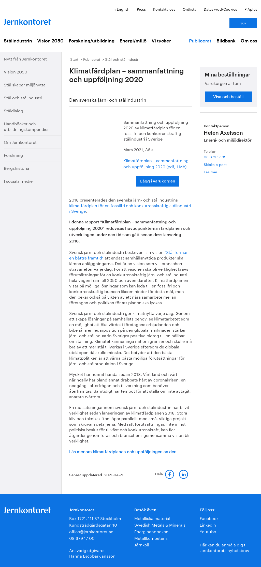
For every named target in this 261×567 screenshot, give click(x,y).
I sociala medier (19, 180)
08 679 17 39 (215, 156)
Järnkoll (141, 544)
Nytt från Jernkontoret (25, 58)
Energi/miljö (133, 41)
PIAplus (250, 9)
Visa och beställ (228, 97)
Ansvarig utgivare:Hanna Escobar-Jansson (92, 553)
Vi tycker (161, 41)
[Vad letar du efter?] (201, 23)
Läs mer (218, 171)
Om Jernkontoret (20, 142)
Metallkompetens (151, 537)
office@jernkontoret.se (91, 531)
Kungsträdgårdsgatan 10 (93, 524)
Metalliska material (152, 518)
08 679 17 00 (82, 537)
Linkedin (208, 524)
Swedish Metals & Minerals (159, 524)
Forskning (13, 154)
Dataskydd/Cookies (220, 9)
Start (74, 59)
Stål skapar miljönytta (25, 84)
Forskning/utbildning (91, 41)
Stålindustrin (18, 41)
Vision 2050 (50, 41)
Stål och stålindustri (23, 97)
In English (120, 9)
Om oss (249, 41)
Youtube (208, 531)
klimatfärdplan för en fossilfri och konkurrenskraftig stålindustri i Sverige (130, 208)
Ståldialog (13, 110)
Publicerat (200, 41)
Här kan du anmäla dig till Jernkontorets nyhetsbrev (224, 547)
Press (141, 9)
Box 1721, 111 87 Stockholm (95, 518)
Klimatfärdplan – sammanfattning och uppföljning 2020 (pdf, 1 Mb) (155, 163)
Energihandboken (151, 531)
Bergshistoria (16, 167)
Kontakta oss (164, 9)
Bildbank (226, 41)
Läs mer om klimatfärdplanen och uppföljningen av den (123, 452)
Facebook (209, 518)
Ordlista (189, 9)
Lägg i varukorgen (157, 181)
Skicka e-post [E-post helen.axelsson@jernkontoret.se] (215, 164)
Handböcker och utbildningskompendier (26, 126)
